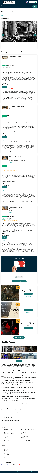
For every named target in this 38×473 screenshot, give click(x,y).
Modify (35, 6)
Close (3, 140)
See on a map (4, 15)
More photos (19, 360)
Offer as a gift (19, 281)
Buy (28, 293)
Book (4, 86)
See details (28, 296)
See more (11, 61)
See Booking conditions (19, 337)
